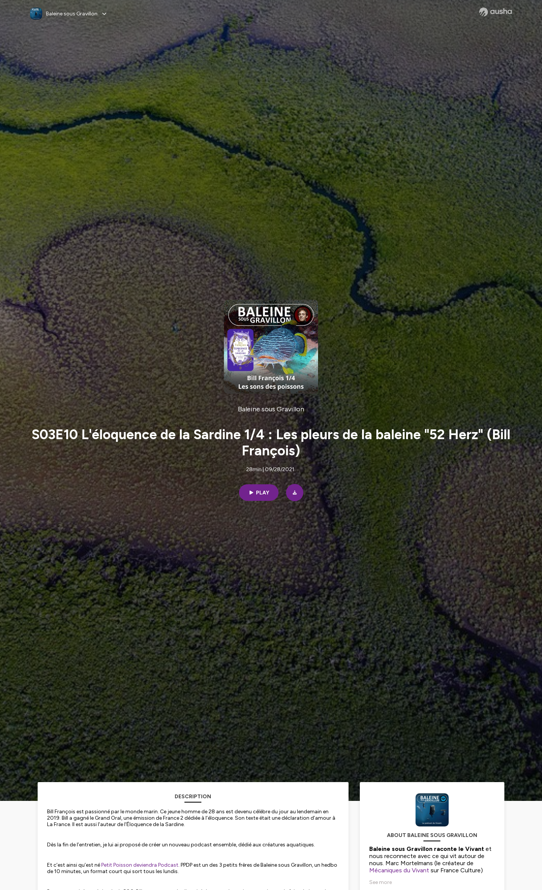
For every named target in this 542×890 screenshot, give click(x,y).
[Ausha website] (495, 12)
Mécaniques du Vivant (399, 870)
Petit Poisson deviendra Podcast (139, 865)
